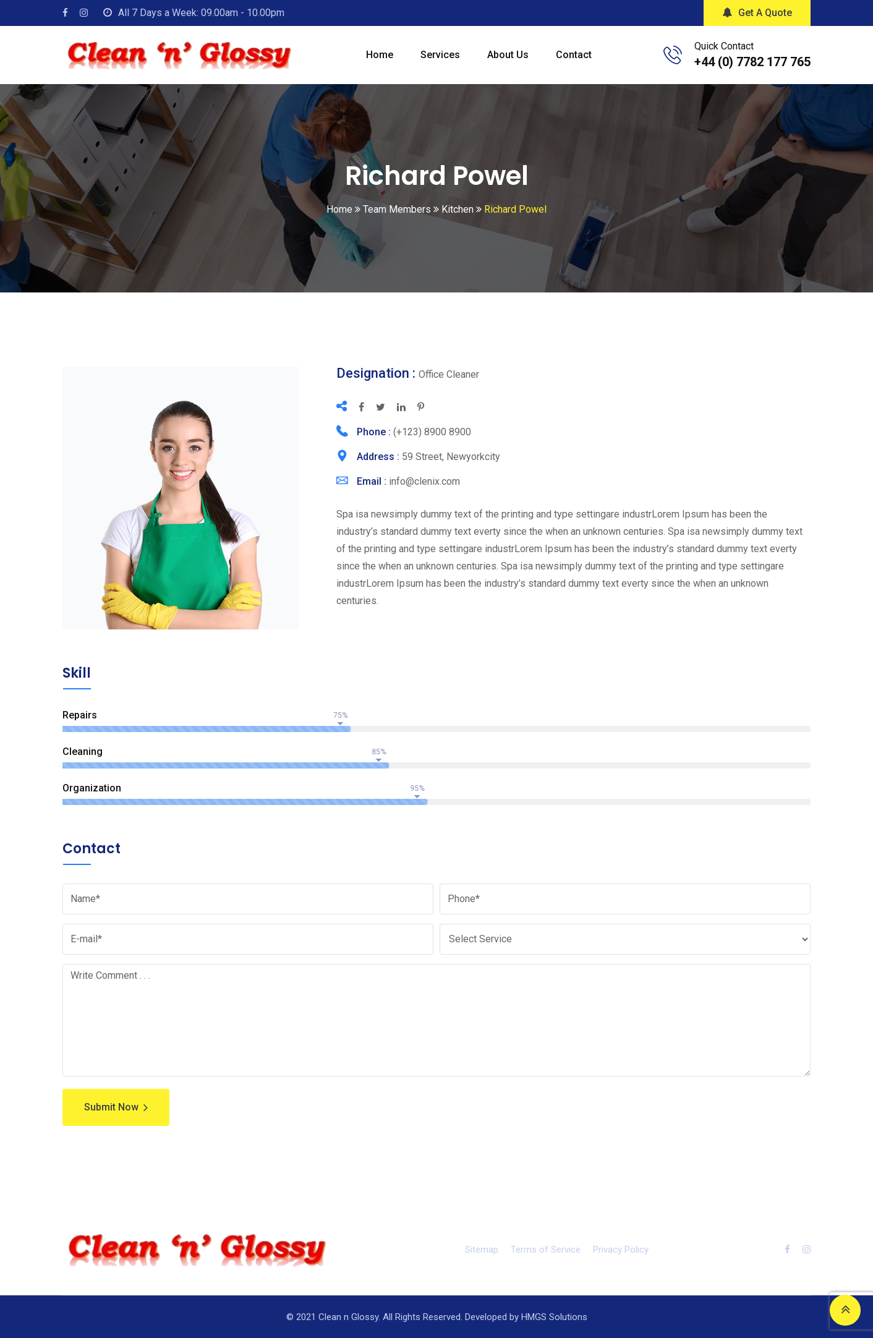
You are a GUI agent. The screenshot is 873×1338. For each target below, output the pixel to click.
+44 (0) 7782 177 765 (752, 61)
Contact (574, 55)
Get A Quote (757, 13)
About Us (508, 55)
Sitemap (481, 1249)
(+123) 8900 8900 (432, 432)
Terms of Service (546, 1249)
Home (379, 55)
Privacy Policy (621, 1249)
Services (440, 55)
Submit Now (116, 1107)
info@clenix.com (424, 481)
